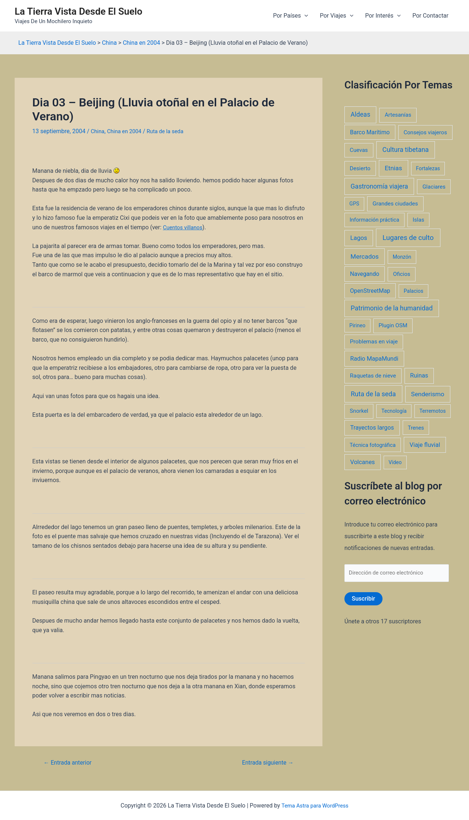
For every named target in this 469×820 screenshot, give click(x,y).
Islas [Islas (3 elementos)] (418, 219)
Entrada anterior (70, 762)
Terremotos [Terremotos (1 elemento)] (433, 411)
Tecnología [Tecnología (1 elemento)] (393, 411)
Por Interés (382, 15)
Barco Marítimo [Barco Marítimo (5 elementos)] (369, 132)
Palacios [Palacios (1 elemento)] (413, 291)
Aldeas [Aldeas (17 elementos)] (360, 114)
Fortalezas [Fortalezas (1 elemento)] (428, 168)
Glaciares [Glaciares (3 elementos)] (434, 186)
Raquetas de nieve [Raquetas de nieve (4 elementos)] (373, 375)
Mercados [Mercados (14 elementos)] (365, 256)
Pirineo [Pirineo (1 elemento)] (358, 325)
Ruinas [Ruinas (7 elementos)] (419, 375)
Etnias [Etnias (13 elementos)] (393, 168)
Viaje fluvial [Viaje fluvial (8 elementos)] (425, 444)
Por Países (290, 15)
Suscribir (363, 600)
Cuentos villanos (184, 226)
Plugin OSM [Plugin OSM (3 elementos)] (392, 325)
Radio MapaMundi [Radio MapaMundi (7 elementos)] (374, 358)
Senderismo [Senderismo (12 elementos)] (427, 394)
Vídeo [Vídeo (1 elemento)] (395, 462)
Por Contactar (430, 15)
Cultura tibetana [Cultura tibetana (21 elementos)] (406, 149)
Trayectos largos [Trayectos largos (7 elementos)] (372, 427)
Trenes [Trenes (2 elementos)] (416, 427)
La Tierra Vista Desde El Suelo (79, 11)
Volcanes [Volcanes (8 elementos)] (362, 462)
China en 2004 (126, 131)
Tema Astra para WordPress (314, 805)
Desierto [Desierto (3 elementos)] (360, 168)
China (98, 131)
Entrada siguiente (265, 762)
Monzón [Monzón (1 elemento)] (402, 257)
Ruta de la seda (171, 131)
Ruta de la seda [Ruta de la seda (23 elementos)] (373, 394)
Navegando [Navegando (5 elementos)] (364, 273)
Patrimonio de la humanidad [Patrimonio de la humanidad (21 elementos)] (392, 308)
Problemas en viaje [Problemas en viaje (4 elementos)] (374, 341)
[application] (304, 15)
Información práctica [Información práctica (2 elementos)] (374, 219)
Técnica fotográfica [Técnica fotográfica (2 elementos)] (373, 445)
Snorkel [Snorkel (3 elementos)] (359, 411)
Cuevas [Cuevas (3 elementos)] (359, 150)
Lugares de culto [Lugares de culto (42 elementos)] (408, 237)
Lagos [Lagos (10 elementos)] (358, 237)
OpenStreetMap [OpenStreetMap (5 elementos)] (370, 290)
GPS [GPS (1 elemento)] (354, 204)
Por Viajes (336, 15)
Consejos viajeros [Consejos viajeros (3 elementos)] (425, 132)
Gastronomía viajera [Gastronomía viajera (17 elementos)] (379, 186)
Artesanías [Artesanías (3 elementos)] (398, 115)
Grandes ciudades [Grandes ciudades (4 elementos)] (395, 203)
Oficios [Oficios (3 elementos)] (401, 274)
